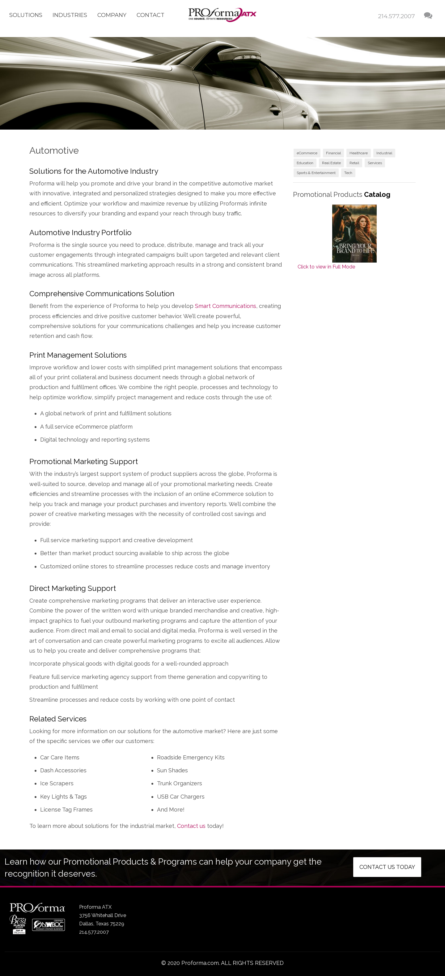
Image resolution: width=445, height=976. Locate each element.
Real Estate (331, 163)
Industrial (384, 153)
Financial (333, 153)
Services (375, 163)
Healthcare (359, 153)
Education (305, 163)
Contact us (191, 826)
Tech (348, 173)
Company (111, 15)
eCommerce (307, 153)
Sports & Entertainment (316, 173)
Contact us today (387, 867)
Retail (354, 163)
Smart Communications (225, 306)
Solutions (25, 15)
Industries (70, 15)
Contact (150, 15)
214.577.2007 (396, 16)
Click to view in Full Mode (326, 267)
